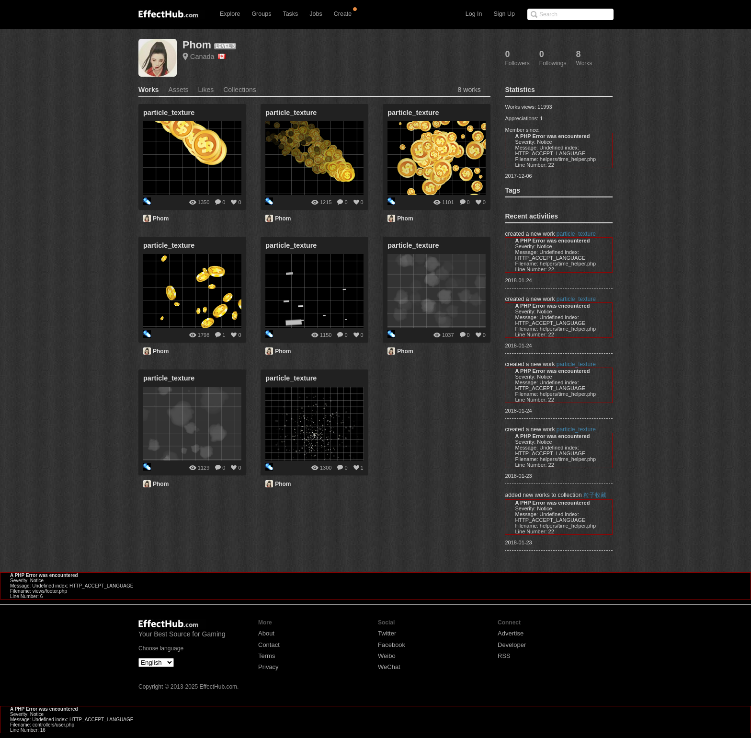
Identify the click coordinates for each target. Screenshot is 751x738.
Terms (266, 655)
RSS (504, 655)
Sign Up (504, 14)
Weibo (387, 655)
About (266, 633)
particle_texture (576, 234)
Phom (196, 45)
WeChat (389, 666)
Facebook (391, 644)
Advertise (510, 633)
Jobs (315, 14)
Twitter (387, 633)
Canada (208, 56)
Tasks (290, 14)
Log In (474, 14)
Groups (261, 14)
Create (343, 14)
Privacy (268, 666)
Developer (512, 644)
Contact (269, 644)
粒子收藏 (594, 495)
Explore (230, 14)
